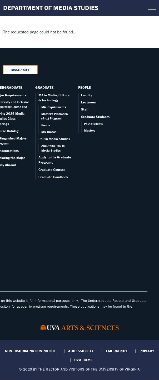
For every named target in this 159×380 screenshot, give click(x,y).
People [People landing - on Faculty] (84, 87)
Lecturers (88, 102)
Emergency (116, 351)
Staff (84, 109)
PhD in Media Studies (54, 139)
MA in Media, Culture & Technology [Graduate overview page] (53, 97)
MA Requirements (53, 107)
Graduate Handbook (53, 177)
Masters (89, 130)
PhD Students (93, 124)
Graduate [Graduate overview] (44, 87)
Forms (45, 125)
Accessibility (81, 351)
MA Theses (48, 132)
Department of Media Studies (50, 8)
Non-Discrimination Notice (30, 351)
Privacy (147, 351)
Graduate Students (95, 116)
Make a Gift (20, 70)
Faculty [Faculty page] (86, 95)
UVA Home (83, 360)
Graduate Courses (51, 169)
